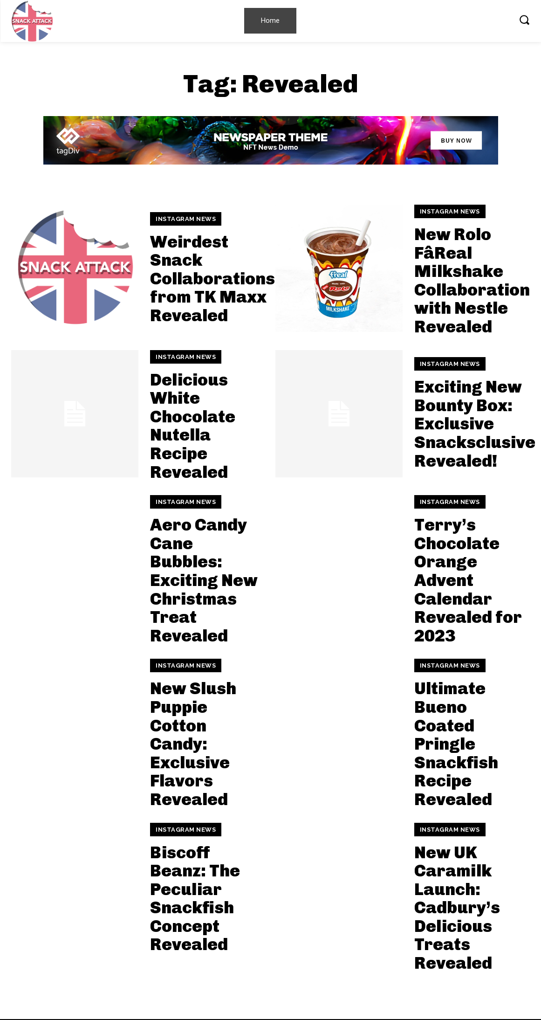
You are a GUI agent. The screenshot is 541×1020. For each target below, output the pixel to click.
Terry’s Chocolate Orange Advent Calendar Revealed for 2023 (468, 580)
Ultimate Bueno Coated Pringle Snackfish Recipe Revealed (456, 743)
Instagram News (186, 218)
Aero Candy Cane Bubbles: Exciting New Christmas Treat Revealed (204, 580)
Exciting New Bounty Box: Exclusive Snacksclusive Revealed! (474, 423)
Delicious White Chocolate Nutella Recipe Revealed (192, 426)
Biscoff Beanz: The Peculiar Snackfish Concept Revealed (195, 898)
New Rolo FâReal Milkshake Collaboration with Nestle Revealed (472, 280)
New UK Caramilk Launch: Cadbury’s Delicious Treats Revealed (457, 907)
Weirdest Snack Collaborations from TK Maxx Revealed (212, 278)
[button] (524, 19)
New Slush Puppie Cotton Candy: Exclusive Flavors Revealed (193, 743)
